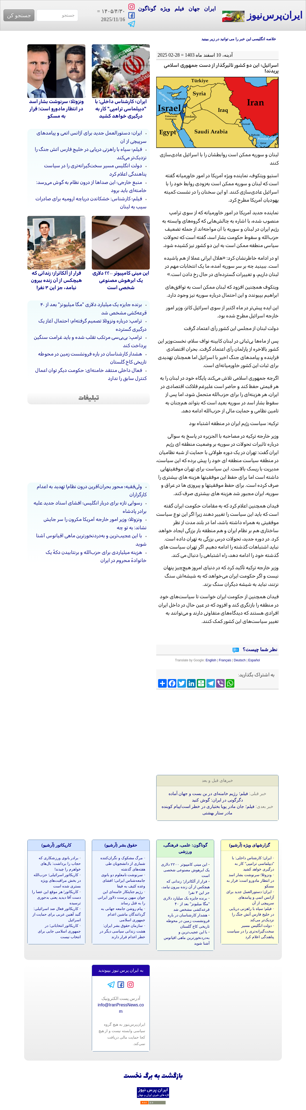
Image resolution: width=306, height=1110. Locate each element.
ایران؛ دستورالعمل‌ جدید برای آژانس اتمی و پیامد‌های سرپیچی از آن (250, 897)
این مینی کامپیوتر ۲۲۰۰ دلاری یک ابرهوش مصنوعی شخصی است (120, 280)
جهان (194, 9)
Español (254, 660)
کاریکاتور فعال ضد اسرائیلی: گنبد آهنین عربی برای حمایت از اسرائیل (56, 914)
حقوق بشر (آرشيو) (120, 845)
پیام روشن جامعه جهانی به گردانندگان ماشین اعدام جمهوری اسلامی (123, 914)
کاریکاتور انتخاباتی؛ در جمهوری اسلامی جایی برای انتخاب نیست (59, 931)
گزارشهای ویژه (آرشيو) (249, 845)
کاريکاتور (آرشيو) (56, 845)
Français (225, 660)
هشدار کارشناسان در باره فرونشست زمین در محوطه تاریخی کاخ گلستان (188, 920)
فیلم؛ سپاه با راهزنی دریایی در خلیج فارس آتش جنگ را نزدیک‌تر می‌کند (251, 914)
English (211, 660)
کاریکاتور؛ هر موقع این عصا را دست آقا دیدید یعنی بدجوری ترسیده (56, 897)
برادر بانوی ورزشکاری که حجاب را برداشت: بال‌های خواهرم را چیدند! (60, 863)
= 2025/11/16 (110, 15)
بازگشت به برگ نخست (153, 1076)
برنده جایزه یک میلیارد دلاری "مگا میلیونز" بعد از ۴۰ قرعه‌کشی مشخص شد (186, 904)
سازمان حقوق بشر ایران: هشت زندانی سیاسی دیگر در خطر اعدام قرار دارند (122, 931)
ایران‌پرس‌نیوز (262, 16)
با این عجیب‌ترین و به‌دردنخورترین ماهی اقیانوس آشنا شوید (187, 937)
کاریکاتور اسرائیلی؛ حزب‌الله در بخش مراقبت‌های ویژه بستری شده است (57, 880)
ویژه (165, 9)
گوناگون (147, 9)
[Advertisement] (238, 730)
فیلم (179, 9)
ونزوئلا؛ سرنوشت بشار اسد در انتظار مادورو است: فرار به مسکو (56, 109)
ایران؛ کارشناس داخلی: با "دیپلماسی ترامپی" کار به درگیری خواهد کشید (121, 109)
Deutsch (240, 660)
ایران (210, 9)
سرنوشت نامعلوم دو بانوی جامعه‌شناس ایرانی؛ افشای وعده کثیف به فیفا (123, 880)
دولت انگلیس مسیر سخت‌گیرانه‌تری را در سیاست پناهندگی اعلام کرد (250, 931)
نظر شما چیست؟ (260, 649)
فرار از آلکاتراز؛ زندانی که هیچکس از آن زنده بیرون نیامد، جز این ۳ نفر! (56, 280)
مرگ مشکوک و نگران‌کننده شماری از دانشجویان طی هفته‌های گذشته (122, 863)
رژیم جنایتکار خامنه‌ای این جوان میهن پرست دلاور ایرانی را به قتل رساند (121, 897)
